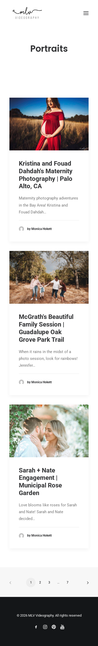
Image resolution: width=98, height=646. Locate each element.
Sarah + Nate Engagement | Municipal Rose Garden (40, 482)
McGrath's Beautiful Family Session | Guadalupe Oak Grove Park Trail (46, 328)
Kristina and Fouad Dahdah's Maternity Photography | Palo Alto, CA (45, 175)
